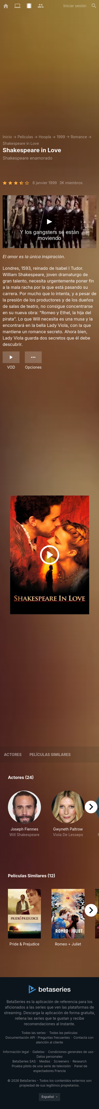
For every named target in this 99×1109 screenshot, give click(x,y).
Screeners (61, 1061)
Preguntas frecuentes (54, 1038)
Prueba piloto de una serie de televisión (41, 1066)
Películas (25, 136)
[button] (24, 819)
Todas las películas (63, 1033)
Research (80, 1061)
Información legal (16, 1052)
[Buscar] (94, 6)
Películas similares (50, 754)
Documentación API (20, 1038)
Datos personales (49, 1057)
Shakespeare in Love (21, 143)
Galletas (38, 1052)
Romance (79, 136)
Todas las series (33, 1033)
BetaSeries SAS (24, 1061)
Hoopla (45, 136)
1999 (61, 136)
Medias (44, 1061)
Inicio (7, 136)
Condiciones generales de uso (70, 1052)
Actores (13, 754)
